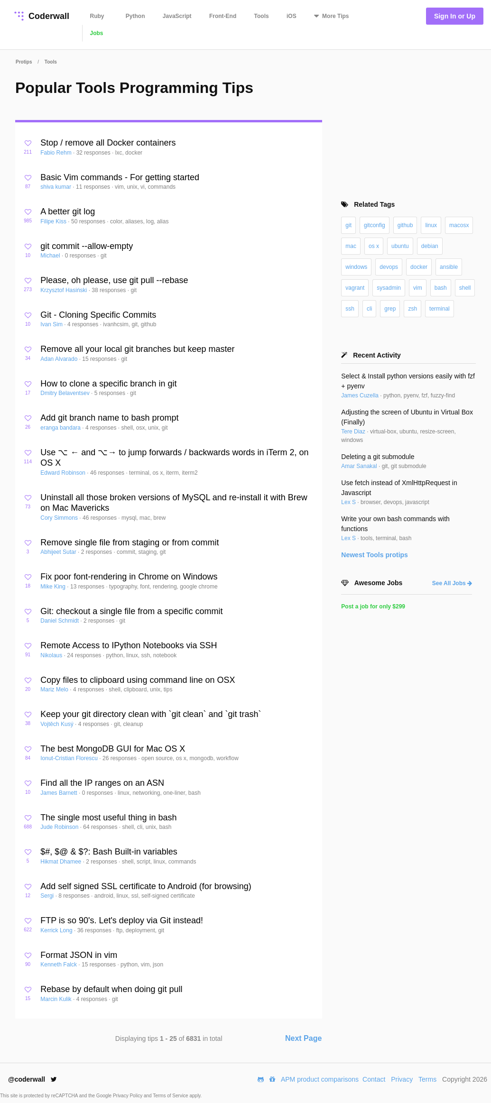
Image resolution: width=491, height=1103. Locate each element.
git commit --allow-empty (86, 246)
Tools (261, 16)
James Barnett (59, 793)
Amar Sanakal (360, 466)
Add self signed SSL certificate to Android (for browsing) (145, 886)
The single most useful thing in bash (108, 817)
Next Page (303, 1038)
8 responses (74, 895)
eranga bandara (61, 427)
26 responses (120, 758)
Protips (24, 61)
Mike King (53, 586)
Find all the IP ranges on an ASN (102, 783)
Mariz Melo (55, 689)
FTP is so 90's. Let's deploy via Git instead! (121, 920)
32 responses (94, 152)
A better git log (67, 211)
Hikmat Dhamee (61, 861)
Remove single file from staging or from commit (129, 542)
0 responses (81, 255)
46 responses (108, 472)
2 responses (97, 552)
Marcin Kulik (56, 999)
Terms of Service (171, 1095)
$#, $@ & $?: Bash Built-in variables (108, 851)
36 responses (95, 930)
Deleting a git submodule (377, 456)
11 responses (93, 187)
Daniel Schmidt (60, 620)
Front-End (222, 16)
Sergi (47, 895)
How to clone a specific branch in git (108, 383)
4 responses (83, 324)
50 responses (89, 221)
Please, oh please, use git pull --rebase (114, 280)
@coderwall (32, 1079)
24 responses (84, 655)
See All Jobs (452, 583)
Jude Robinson (60, 827)
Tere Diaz (354, 431)
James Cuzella (360, 395)
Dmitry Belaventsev (65, 393)
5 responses (110, 393)
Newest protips (374, 555)
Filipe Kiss (54, 221)
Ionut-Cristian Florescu (69, 758)
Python (135, 16)
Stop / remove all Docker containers (108, 142)
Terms (427, 1079)
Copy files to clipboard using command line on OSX (137, 680)
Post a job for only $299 (373, 606)
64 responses (101, 827)
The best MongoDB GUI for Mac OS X (112, 749)
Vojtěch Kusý (57, 724)
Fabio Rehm (56, 152)
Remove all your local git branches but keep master (137, 349)
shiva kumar (56, 187)
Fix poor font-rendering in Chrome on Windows (128, 576)
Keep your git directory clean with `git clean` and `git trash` (150, 714)
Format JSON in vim (78, 955)
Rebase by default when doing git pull (111, 989)
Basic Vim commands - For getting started (119, 177)
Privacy (402, 1079)
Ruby (97, 16)
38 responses (109, 290)
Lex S (349, 502)
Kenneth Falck (59, 964)
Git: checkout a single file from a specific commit (131, 611)
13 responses (88, 586)
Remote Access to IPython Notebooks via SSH (128, 645)
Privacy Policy (128, 1095)
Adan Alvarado (59, 359)
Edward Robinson (63, 472)
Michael (51, 255)
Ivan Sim (52, 324)
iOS (291, 16)
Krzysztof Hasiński (64, 290)
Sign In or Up (454, 16)
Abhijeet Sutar (59, 552)
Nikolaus (52, 655)
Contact (373, 1079)
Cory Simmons (59, 518)
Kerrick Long (57, 930)
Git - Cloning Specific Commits (98, 315)
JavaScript (177, 16)
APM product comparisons (320, 1079)
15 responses (100, 359)
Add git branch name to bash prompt (109, 418)
